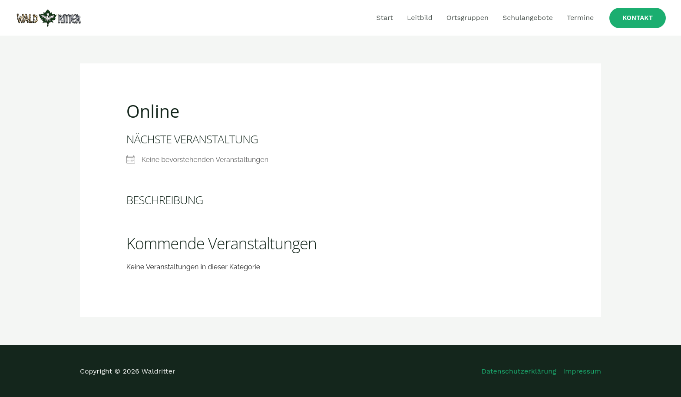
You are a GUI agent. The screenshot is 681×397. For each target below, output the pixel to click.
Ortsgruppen (467, 17)
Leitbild (420, 17)
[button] (637, 18)
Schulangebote (527, 17)
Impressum (582, 371)
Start (384, 17)
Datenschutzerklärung (519, 371)
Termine (580, 17)
